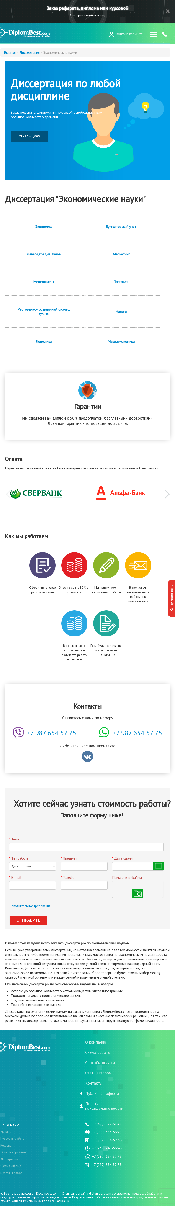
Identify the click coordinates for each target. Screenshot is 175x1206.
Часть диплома (10, 1166)
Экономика (43, 226)
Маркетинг (121, 254)
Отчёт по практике (13, 1152)
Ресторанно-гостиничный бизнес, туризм (44, 311)
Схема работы (98, 1052)
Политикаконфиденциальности (104, 1106)
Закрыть (168, 11)
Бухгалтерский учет (121, 226)
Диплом (6, 1132)
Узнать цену (29, 136)
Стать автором (98, 1073)
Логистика (44, 341)
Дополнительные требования (29, 906)
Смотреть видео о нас (87, 15)
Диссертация (9, 1159)
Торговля (121, 281)
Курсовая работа (12, 1138)
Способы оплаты (100, 1062)
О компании (95, 1042)
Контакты (93, 1083)
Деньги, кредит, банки (44, 254)
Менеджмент (43, 281)
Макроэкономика (121, 341)
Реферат (6, 1145)
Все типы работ (11, 1173)
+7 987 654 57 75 (137, 732)
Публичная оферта (102, 1093)
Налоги (121, 311)
